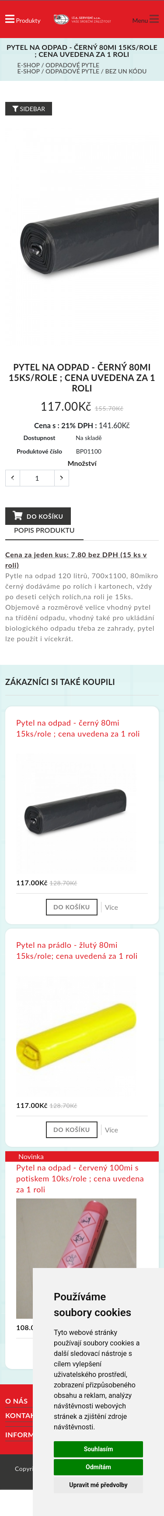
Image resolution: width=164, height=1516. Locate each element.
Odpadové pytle (72, 65)
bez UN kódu (126, 71)
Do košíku (37, 515)
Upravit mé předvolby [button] (98, 1484)
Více (111, 907)
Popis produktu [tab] (44, 530)
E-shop (28, 65)
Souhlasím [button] (98, 1449)
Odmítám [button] (98, 1467)
